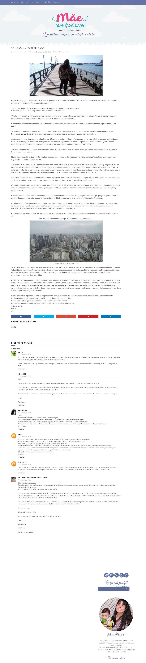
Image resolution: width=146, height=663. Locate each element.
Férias (109, 280)
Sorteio (123, 292)
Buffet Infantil (105, 268)
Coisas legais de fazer (107, 272)
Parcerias (121, 288)
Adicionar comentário (26, 580)
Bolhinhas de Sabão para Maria (32, 522)
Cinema (116, 268)
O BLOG (20, 2)
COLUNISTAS (29, 2)
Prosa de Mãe (68, 101)
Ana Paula (22, 446)
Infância (117, 280)
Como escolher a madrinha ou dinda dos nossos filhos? (123, 174)
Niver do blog (104, 288)
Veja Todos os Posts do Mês (116, 254)
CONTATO (56, 2)
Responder (21, 400)
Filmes (101, 280)
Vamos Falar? (125, 296)
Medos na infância (121, 284)
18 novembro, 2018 (25, 386)
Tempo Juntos (104, 296)
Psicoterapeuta (112, 292)
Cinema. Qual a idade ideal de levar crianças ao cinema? (122, 142)
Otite (114, 288)
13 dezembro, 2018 (25, 524)
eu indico (102, 300)
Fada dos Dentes (123, 276)
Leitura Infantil (105, 284)
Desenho (102, 276)
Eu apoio (111, 276)
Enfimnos (22, 504)
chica (20, 383)
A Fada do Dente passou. (122, 150)
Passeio (101, 292)
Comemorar (122, 272)
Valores (114, 296)
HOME (13, 2)
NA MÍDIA (48, 2)
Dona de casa (59, 52)
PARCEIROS (39, 2)
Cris (20, 472)
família (67, 52)
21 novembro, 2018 (25, 506)
